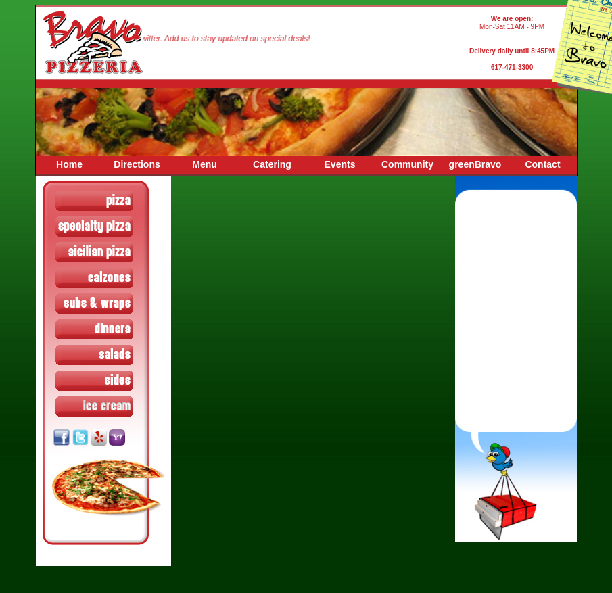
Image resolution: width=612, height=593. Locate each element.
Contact (542, 164)
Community (407, 164)
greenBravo (475, 164)
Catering (272, 164)
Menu (204, 164)
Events (340, 164)
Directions (137, 164)
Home (69, 164)
